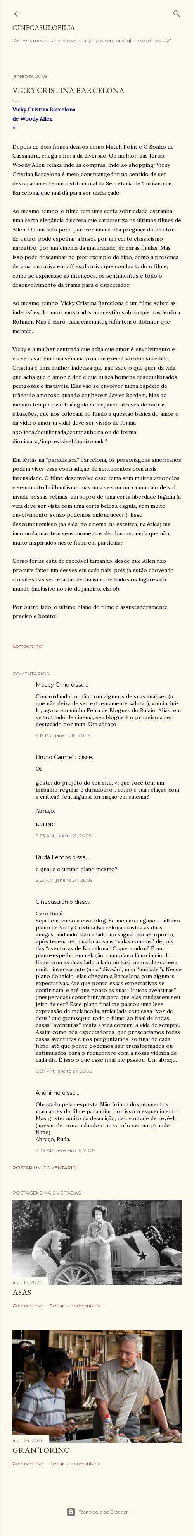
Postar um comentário (44, 1168)
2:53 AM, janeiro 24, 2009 (64, 880)
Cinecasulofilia (43, 27)
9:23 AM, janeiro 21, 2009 (64, 835)
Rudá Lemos (53, 857)
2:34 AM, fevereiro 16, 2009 (66, 1150)
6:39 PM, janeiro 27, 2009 (64, 1071)
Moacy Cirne (52, 684)
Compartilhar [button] (27, 646)
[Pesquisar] (177, 12)
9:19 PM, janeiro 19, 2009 (63, 735)
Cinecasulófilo (54, 901)
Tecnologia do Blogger (97, 1512)
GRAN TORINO (41, 1450)
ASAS (21, 1292)
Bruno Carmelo (56, 757)
